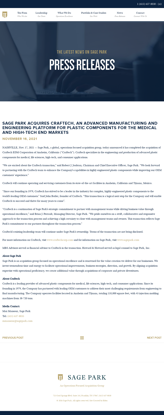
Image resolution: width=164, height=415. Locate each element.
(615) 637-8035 (15, 316)
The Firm (22, 14)
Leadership (41, 14)
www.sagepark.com (128, 240)
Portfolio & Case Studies (93, 14)
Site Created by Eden (98, 400)
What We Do (64, 14)
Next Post (154, 337)
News (120, 14)
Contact (140, 14)
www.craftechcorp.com (60, 240)
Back (82, 337)
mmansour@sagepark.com (17, 321)
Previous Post (13, 337)
